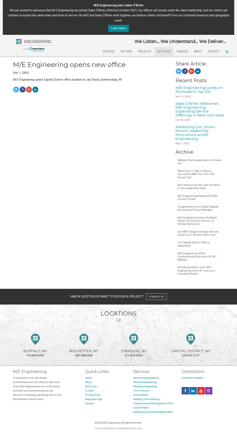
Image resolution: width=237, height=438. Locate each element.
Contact (214, 51)
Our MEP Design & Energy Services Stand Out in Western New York (198, 233)
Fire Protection (141, 390)
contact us (156, 296)
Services (109, 51)
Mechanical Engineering (146, 377)
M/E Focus (164, 51)
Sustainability (140, 394)
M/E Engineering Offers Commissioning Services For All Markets (196, 257)
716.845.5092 (35, 345)
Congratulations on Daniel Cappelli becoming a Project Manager (198, 208)
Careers (182, 51)
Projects (144, 51)
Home (88, 377)
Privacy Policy (93, 394)
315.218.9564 (134, 345)
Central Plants (141, 407)
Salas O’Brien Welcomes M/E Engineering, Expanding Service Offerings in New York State (200, 109)
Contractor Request (192, 377)
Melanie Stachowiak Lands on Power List (200, 162)
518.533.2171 (190, 345)
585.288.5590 (83, 345)
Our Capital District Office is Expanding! (194, 244)
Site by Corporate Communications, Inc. (118, 428)
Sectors (126, 51)
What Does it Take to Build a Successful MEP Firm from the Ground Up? (196, 174)
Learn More (118, 28)
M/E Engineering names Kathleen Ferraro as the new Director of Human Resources (197, 221)
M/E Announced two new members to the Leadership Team (199, 187)
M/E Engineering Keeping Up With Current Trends (197, 197)
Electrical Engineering (145, 382)
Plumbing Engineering (145, 386)
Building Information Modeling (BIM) (153, 411)
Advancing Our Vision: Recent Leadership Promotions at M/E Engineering (195, 133)
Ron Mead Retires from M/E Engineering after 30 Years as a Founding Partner (196, 270)
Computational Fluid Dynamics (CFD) (153, 403)
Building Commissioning (146, 399)
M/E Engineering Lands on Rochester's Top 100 (199, 89)
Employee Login (93, 399)
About (198, 51)
